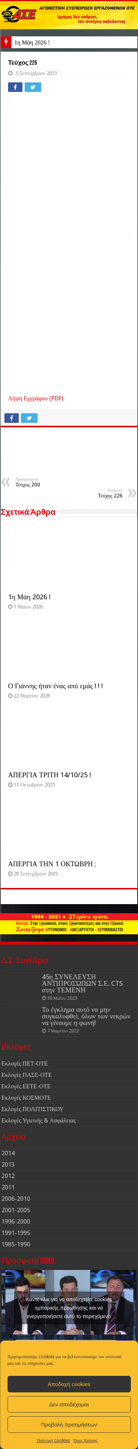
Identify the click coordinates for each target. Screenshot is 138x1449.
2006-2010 (15, 1198)
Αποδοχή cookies (68, 1384)
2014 (8, 1153)
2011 (8, 1187)
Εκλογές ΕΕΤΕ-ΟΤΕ (26, 1086)
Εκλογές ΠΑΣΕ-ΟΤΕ (26, 1074)
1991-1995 (15, 1232)
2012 (8, 1176)
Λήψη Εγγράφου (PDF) (35, 398)
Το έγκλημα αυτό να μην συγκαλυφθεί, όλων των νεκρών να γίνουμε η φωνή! (86, 1016)
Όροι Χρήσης (86, 1440)
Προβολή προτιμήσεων (69, 1424)
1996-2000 (15, 1221)
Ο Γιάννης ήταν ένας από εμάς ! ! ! (55, 686)
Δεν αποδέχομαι (69, 1404)
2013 (8, 1164)
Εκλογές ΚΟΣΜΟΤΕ (26, 1097)
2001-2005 (15, 1210)
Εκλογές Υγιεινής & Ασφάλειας (38, 1120)
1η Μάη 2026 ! (32, 42)
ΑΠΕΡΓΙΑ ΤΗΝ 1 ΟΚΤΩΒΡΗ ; (52, 864)
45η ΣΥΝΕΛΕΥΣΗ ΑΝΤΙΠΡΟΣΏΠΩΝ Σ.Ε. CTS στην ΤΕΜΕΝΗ (82, 983)
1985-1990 (15, 1244)
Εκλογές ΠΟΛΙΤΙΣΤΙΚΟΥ (32, 1109)
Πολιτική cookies (53, 1440)
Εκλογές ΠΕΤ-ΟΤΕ (24, 1063)
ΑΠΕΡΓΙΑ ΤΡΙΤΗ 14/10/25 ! (49, 775)
